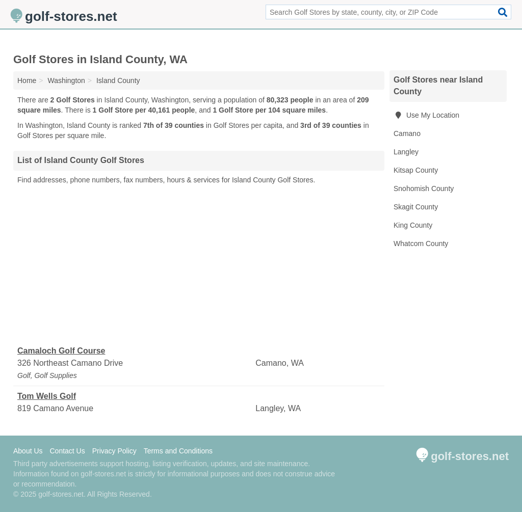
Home (26, 80)
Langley (406, 152)
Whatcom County (421, 243)
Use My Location (426, 115)
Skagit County (416, 207)
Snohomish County (424, 188)
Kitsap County (416, 170)
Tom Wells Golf (46, 396)
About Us (28, 451)
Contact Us (67, 451)
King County (413, 225)
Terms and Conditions (178, 451)
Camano (407, 133)
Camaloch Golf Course (61, 350)
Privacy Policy (114, 451)
